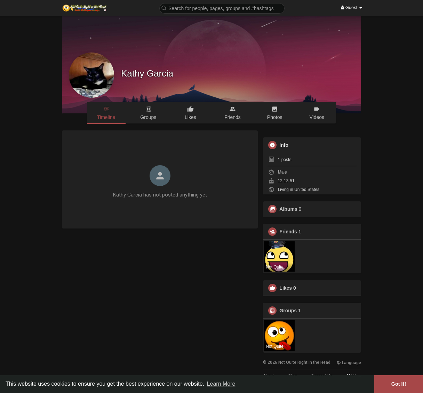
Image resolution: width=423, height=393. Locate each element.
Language (348, 363)
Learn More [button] (221, 384)
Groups (288, 310)
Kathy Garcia (147, 73)
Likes (285, 288)
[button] (222, 8)
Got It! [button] (398, 384)
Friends (288, 231)
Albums (288, 209)
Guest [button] (351, 7)
